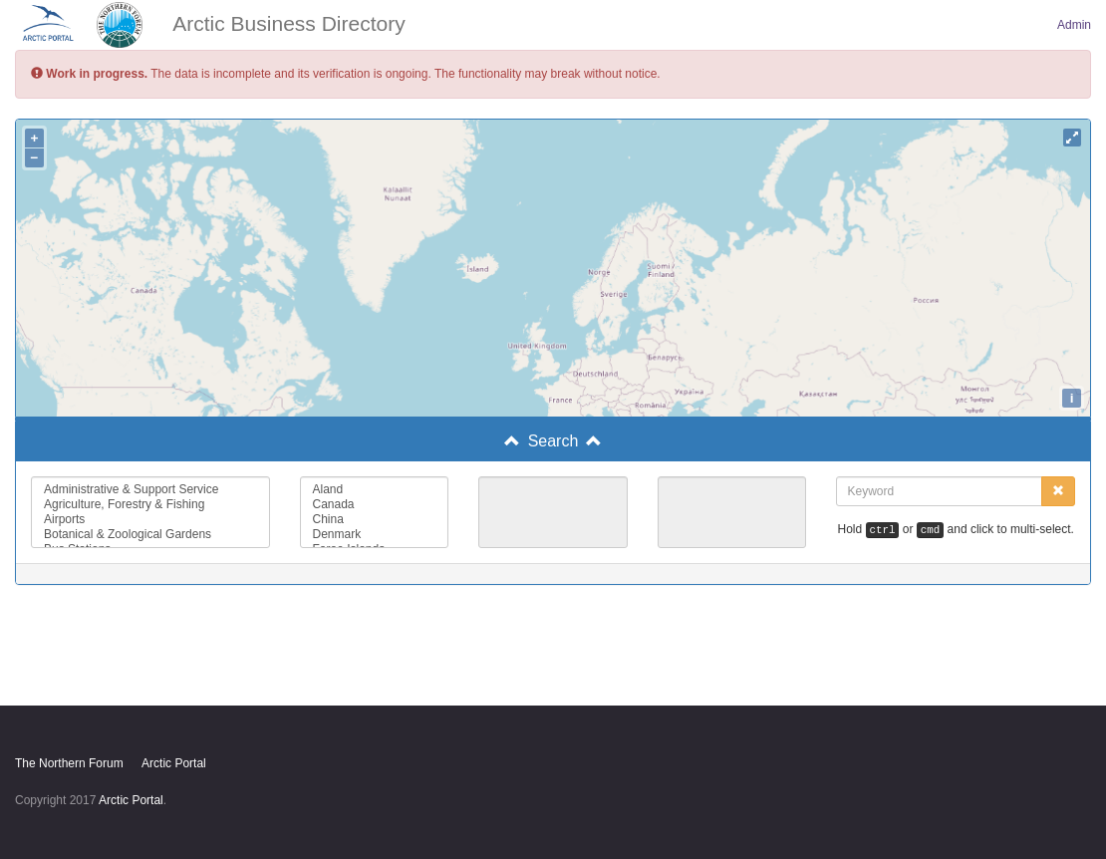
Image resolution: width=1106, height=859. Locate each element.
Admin (1074, 25)
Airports (150, 519)
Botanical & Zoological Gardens (150, 534)
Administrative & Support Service (150, 489)
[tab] (553, 441)
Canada (374, 504)
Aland (374, 489)
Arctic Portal (173, 763)
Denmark (374, 534)
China (374, 519)
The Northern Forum (69, 763)
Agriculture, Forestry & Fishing (150, 504)
